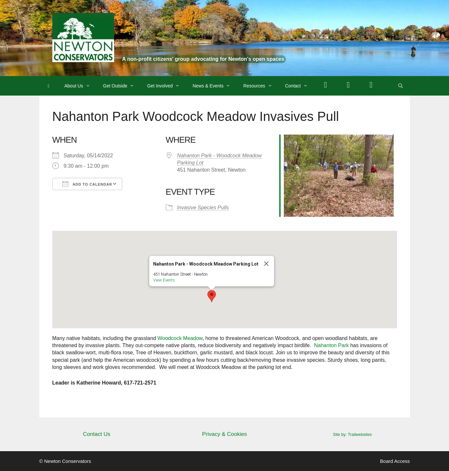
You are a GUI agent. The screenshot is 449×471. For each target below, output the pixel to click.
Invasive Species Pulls (203, 207)
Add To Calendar (87, 184)
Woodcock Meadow (179, 338)
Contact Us (96, 434)
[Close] (266, 263)
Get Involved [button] (166, 86)
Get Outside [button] (122, 86)
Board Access (395, 461)
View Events (164, 280)
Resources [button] (261, 86)
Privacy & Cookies (224, 434)
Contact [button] (299, 86)
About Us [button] (80, 86)
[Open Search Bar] (400, 86)
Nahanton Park (331, 345)
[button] (211, 296)
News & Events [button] (214, 86)
